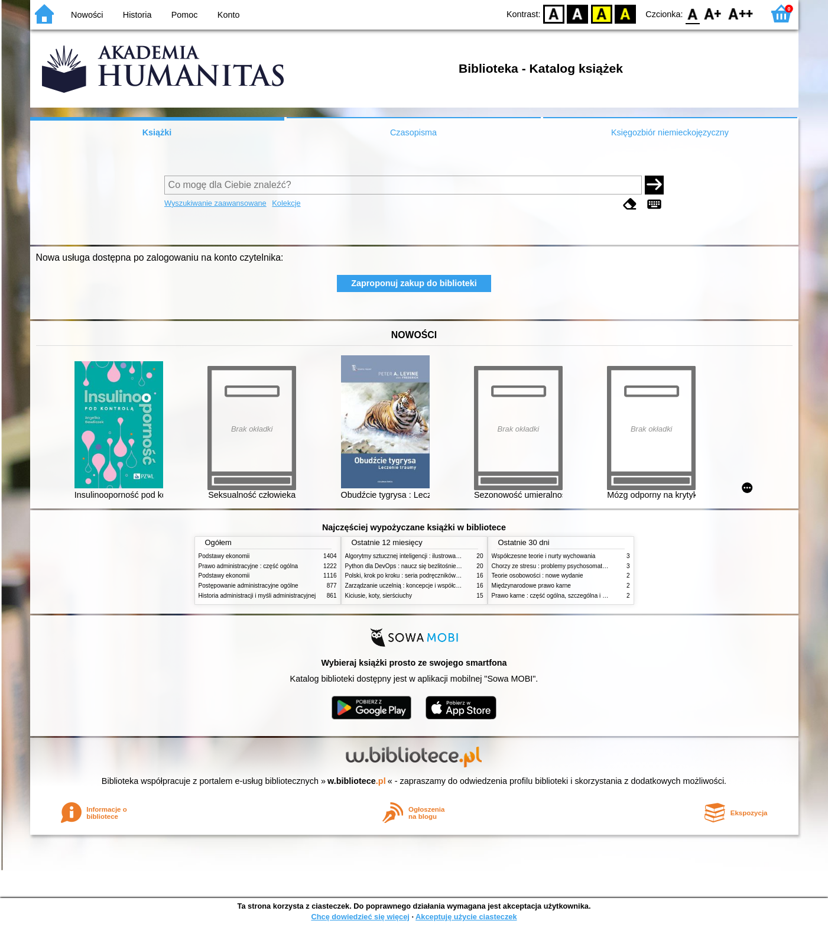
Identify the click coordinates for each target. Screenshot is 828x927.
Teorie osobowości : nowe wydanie (537, 575)
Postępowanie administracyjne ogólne (248, 585)
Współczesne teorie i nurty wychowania (544, 556)
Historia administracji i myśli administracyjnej (257, 595)
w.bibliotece (356, 781)
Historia (137, 15)
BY (625, 13)
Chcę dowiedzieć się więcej (360, 916)
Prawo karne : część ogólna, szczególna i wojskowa (560, 595)
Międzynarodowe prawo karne (531, 585)
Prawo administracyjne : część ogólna (248, 566)
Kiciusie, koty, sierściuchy (379, 595)
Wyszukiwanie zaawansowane (215, 203)
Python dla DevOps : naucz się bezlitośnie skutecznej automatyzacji (434, 566)
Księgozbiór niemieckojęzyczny (670, 132)
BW (578, 13)
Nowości (87, 15)
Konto (228, 15)
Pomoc (184, 15)
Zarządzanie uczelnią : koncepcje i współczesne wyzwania (422, 585)
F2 (740, 13)
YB (601, 13)
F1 (713, 13)
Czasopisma (413, 132)
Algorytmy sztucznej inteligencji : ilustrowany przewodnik (419, 556)
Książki (157, 132)
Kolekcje (286, 203)
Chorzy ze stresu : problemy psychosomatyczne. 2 (558, 566)
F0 (693, 13)
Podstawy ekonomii (224, 556)
